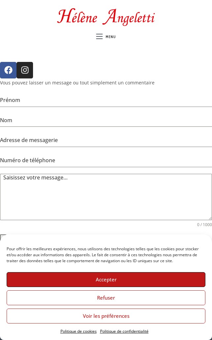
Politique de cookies (78, 331)
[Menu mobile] (106, 36)
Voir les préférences (106, 316)
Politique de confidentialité (124, 331)
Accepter (106, 279)
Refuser (106, 297)
